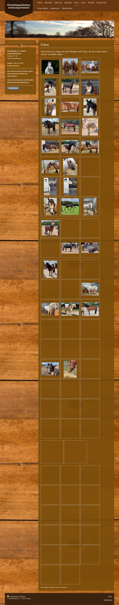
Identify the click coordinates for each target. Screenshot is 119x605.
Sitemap (22, 596)
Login (110, 596)
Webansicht (108, 600)
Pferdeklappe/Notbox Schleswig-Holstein (18, 6)
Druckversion (13, 596)
